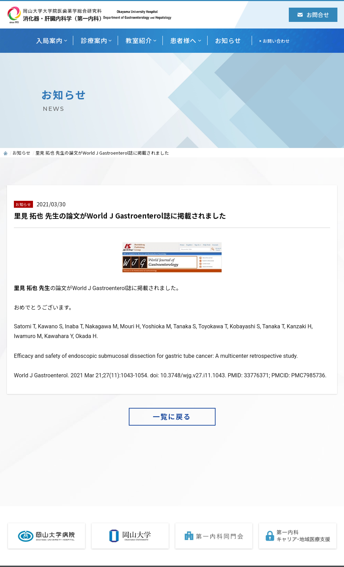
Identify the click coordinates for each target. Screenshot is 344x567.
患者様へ (183, 40)
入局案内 (49, 40)
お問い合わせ (276, 41)
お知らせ (228, 40)
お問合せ (313, 14)
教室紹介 (139, 40)
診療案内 (94, 40)
